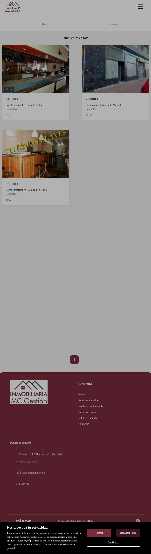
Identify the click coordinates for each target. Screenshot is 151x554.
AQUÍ (26, 540)
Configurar (113, 542)
